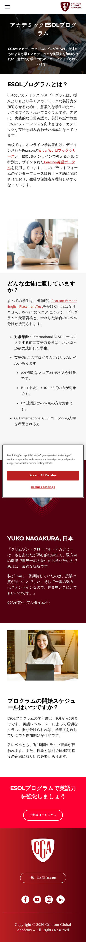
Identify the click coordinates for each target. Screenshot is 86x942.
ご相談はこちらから (43, 815)
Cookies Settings (43, 487)
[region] (43, 470)
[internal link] (43, 815)
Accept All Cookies (43, 475)
